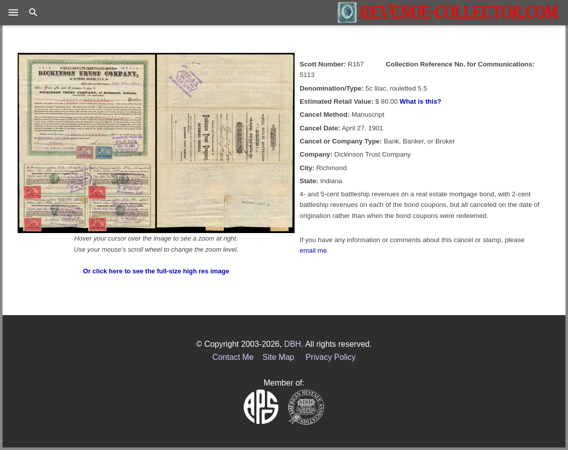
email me (313, 250)
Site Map (278, 357)
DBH (292, 344)
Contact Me (233, 357)
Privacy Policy (331, 357)
